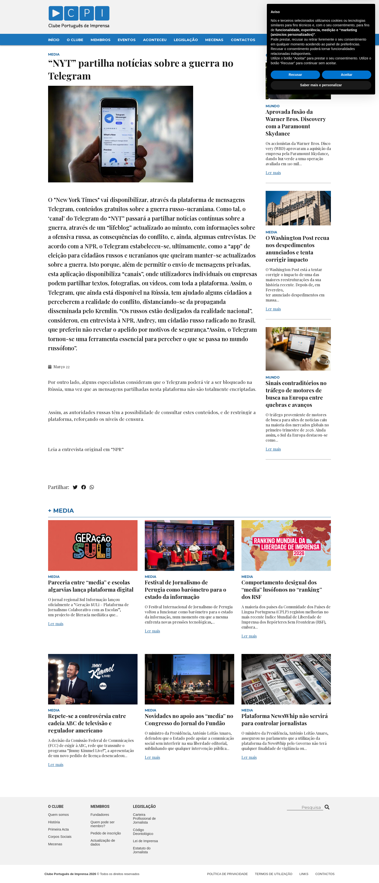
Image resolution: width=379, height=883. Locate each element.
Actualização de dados (103, 842)
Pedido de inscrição (106, 833)
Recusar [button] (295, 859)
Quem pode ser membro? (103, 824)
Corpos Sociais (60, 837)
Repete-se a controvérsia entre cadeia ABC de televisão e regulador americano (87, 723)
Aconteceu (155, 40)
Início (53, 40)
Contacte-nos (318, 9)
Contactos (243, 40)
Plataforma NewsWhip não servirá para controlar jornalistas (284, 719)
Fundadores (100, 815)
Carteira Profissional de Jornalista (144, 818)
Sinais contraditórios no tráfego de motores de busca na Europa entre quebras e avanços (296, 393)
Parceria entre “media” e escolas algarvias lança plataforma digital (90, 586)
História (54, 822)
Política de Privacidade (227, 874)
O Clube (75, 40)
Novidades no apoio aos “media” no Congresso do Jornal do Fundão (189, 719)
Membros (100, 40)
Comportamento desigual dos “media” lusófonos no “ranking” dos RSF (281, 589)
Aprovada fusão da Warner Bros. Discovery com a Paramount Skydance (296, 122)
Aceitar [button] (346, 859)
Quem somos (58, 815)
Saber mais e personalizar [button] (321, 870)
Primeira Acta (58, 829)
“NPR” (117, 449)
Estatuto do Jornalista (142, 850)
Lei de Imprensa (145, 841)
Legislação (186, 40)
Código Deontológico (143, 832)
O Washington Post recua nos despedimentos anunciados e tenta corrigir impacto (297, 248)
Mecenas (214, 40)
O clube (56, 806)
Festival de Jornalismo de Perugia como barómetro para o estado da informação (185, 589)
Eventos (127, 40)
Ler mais (273, 172)
